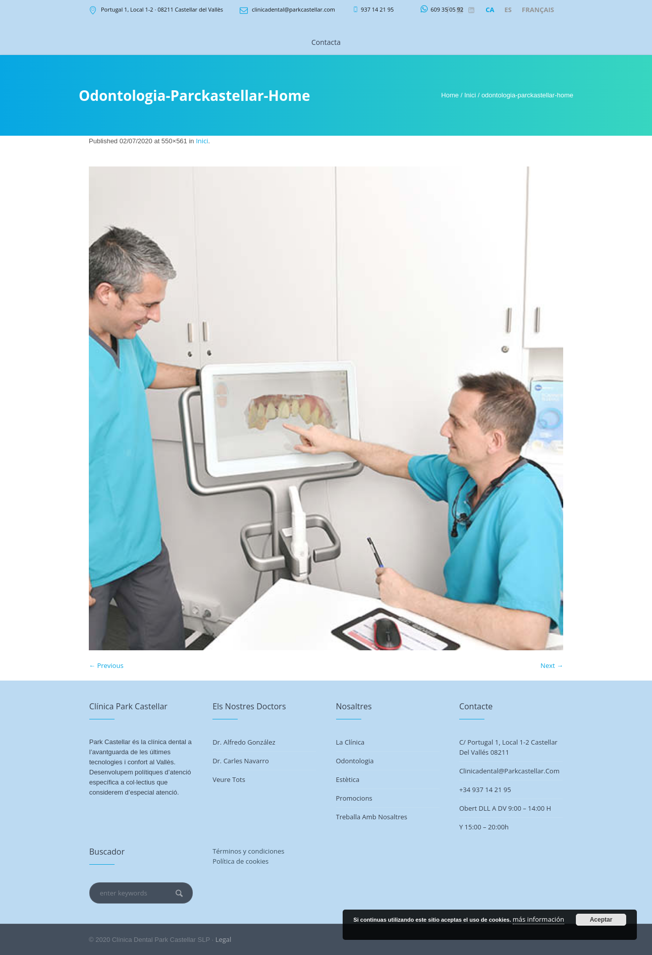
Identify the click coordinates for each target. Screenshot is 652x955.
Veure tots (228, 779)
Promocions (354, 798)
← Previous (106, 665)
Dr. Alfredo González (243, 742)
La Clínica (350, 742)
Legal (223, 939)
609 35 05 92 (446, 9)
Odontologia (355, 760)
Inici (470, 95)
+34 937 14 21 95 (485, 789)
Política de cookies (240, 861)
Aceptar (601, 919)
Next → (551, 665)
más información (538, 919)
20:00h (498, 826)
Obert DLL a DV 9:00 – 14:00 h (505, 808)
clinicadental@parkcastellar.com (293, 9)
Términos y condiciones (248, 851)
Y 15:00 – (473, 826)
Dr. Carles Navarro (240, 760)
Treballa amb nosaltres (371, 816)
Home (450, 95)
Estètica (348, 779)
